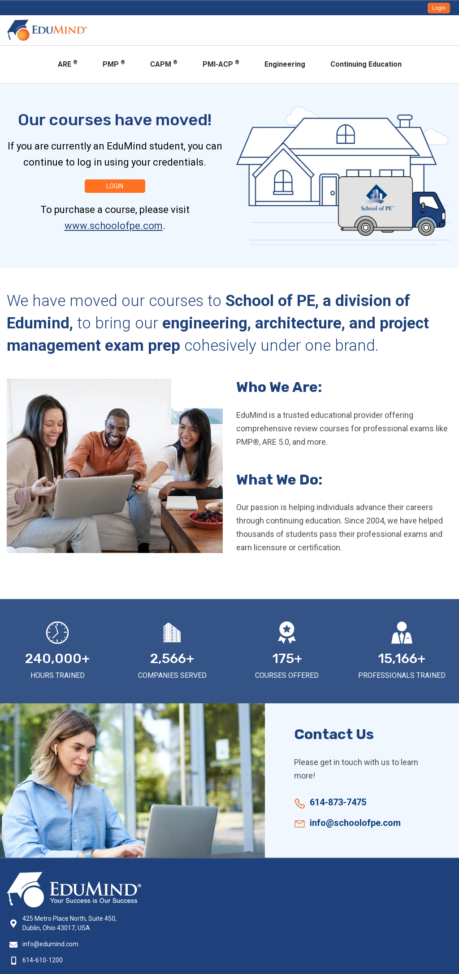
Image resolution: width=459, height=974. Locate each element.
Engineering (284, 64)
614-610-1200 (42, 960)
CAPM (164, 63)
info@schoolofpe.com (355, 822)
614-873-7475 (338, 802)
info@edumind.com (50, 944)
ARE (68, 63)
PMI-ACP (221, 63)
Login (439, 8)
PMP (114, 63)
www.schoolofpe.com (114, 225)
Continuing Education (366, 64)
